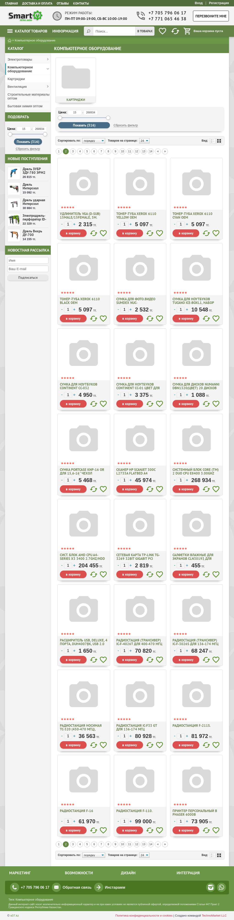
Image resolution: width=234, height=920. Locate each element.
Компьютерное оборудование (20, 69)
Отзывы (63, 3)
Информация (65, 31)
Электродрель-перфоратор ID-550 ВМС (34, 219)
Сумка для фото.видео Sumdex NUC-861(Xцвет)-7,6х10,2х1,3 (137, 302)
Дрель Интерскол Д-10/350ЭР (33, 188)
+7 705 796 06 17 (167, 13)
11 (129, 151)
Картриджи (16, 79)
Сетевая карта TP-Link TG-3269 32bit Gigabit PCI (138, 557)
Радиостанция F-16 (76, 811)
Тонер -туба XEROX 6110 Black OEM (80, 301)
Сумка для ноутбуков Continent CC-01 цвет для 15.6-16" (138, 388)
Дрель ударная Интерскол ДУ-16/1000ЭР (34, 203)
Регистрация (219, 3)
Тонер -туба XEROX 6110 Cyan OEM (193, 216)
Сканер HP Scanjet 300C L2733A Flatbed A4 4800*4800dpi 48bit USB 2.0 (139, 473)
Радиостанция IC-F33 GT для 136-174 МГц (136, 727)
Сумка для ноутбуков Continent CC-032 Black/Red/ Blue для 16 (80, 388)
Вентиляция (17, 87)
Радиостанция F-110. (134, 811)
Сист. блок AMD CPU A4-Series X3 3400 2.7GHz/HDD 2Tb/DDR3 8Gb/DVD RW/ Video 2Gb (82, 560)
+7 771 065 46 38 (167, 18)
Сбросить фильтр (28, 148)
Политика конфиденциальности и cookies (144, 915)
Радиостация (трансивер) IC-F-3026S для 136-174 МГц (195, 642)
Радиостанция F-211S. (192, 725)
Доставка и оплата (37, 3)
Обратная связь (77, 887)
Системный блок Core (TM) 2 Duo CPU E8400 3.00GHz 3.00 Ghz (196, 473)
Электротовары (20, 59)
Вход (199, 3)
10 (122, 151)
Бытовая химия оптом (25, 106)
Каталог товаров (27, 31)
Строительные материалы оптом (28, 96)
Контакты (81, 3)
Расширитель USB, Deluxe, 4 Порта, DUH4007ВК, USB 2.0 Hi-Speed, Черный (83, 644)
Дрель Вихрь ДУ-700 (32, 233)
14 (150, 151)
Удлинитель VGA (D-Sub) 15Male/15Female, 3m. (80, 216)
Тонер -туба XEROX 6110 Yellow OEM (136, 216)
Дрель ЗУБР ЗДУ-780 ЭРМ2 (34, 171)
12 (136, 151)
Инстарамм (115, 887)
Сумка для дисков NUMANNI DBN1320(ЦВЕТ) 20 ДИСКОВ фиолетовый (196, 388)
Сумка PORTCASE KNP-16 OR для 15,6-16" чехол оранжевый (82, 473)
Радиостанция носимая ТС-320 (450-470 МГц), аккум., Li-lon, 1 (81, 729)
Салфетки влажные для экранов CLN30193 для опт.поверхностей (193, 558)
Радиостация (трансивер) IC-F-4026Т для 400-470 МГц (139, 642)
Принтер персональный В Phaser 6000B (195, 813)
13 (143, 151)
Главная (11, 3)
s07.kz (14, 915)
